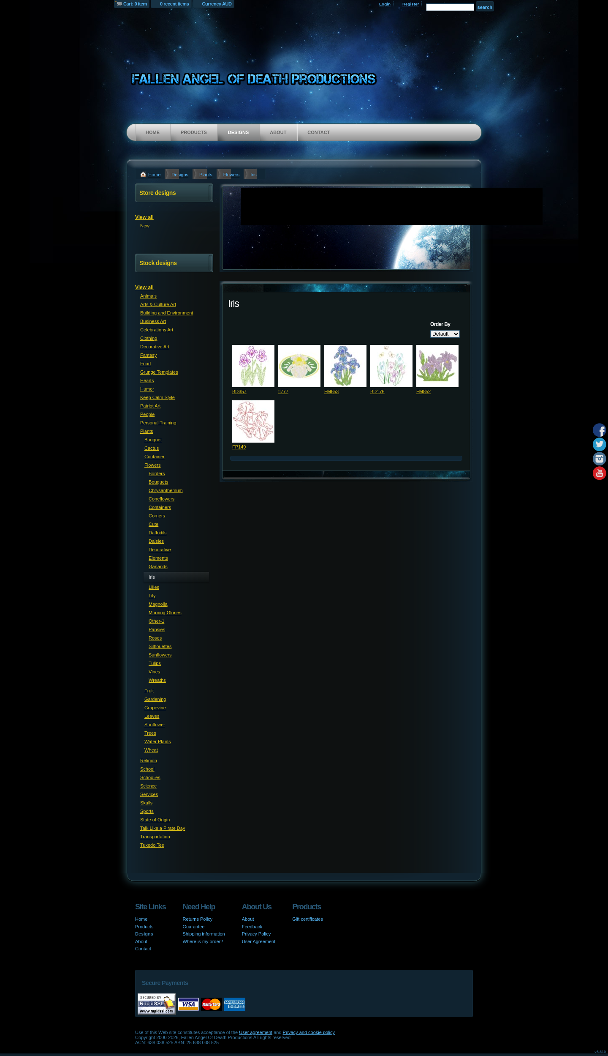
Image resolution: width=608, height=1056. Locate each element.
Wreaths (157, 680)
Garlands (158, 566)
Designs (238, 132)
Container (154, 456)
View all (144, 217)
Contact (318, 132)
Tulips (155, 663)
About (278, 132)
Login (385, 4)
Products (194, 132)
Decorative (160, 549)
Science (148, 785)
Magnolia (158, 604)
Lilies (154, 587)
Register (410, 4)
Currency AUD (217, 3)
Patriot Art (150, 405)
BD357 (239, 391)
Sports (147, 811)
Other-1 (156, 621)
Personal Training (158, 422)
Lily (152, 595)
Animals (148, 295)
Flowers (231, 174)
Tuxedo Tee (152, 845)
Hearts (147, 380)
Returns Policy (197, 919)
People (147, 414)
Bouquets (158, 481)
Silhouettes (160, 646)
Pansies (157, 629)
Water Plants (157, 741)
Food (145, 363)
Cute (153, 524)
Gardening (155, 699)
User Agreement (258, 941)
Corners (157, 515)
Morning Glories (165, 612)
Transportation (155, 836)
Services (149, 794)
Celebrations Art (156, 329)
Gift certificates (307, 919)
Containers (160, 507)
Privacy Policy (256, 933)
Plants (205, 174)
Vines (154, 671)
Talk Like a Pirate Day (162, 828)
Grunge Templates (159, 372)
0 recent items (174, 3)
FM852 (423, 391)
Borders (157, 473)
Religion (148, 760)
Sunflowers (160, 654)
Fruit (149, 690)
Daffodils (158, 532)
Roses (155, 637)
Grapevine (155, 707)
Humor (147, 388)
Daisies (156, 541)
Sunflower (154, 724)
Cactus (151, 448)
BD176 (377, 391)
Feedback (252, 926)
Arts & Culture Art (158, 304)
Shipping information (203, 933)
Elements (158, 558)
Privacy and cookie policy (309, 1032)
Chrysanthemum (166, 490)
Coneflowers (161, 498)
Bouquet (153, 439)
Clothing (148, 338)
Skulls (146, 802)
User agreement (255, 1032)
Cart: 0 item (135, 3)
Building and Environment (166, 312)
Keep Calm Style (157, 397)
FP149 (239, 446)
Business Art (153, 321)
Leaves (151, 716)
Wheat (151, 749)
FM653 (331, 391)
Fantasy (148, 355)
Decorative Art (154, 346)
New (144, 225)
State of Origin (155, 819)
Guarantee (193, 926)
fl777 (283, 391)
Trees (150, 733)
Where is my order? (202, 941)
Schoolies (150, 777)
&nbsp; (253, 366)
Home (153, 132)
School (147, 768)
